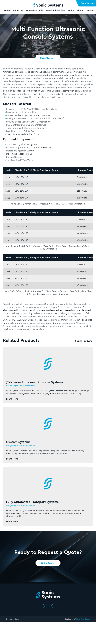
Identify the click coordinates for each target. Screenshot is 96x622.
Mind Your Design (83, 619)
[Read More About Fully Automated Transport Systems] (48, 494)
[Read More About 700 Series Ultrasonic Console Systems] (48, 372)
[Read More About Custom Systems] (48, 432)
